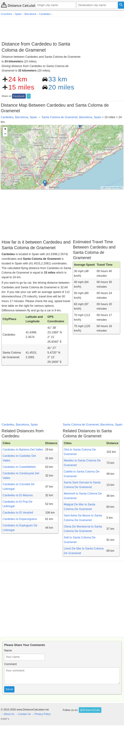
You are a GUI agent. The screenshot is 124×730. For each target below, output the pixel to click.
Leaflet (104, 188)
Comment (10, 664)
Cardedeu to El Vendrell (18, 512)
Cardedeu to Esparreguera (20, 519)
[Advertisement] (61, 27)
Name (8, 650)
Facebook (19, 96)
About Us (9, 714)
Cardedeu (7, 117)
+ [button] (5, 129)
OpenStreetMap (116, 188)
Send (9, 689)
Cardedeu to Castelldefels (19, 466)
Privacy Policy (42, 714)
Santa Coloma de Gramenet (59, 117)
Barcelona (21, 117)
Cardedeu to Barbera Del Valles (23, 449)
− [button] (5, 134)
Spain (33, 117)
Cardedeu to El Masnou (18, 495)
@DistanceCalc (90, 710)
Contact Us (24, 714)
